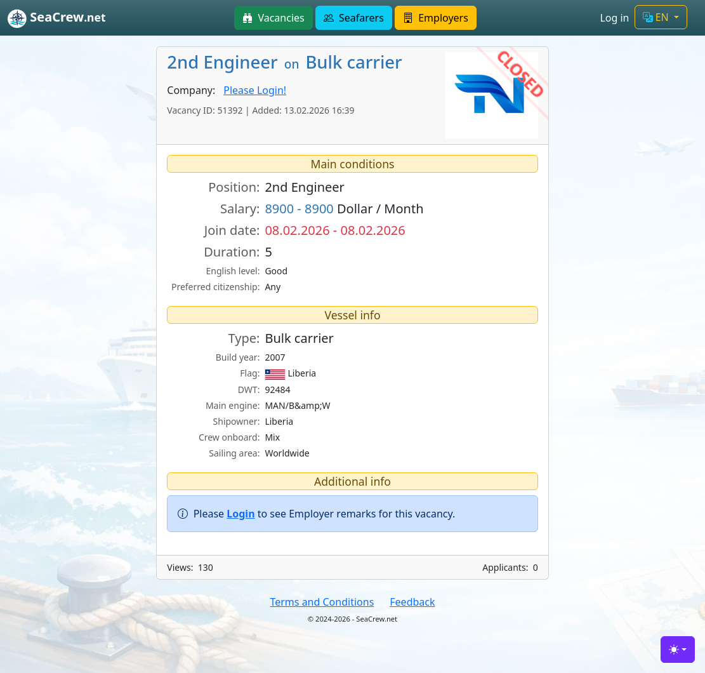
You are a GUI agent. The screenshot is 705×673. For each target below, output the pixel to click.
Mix (272, 437)
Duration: (232, 251)
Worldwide (287, 453)
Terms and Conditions (322, 602)
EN (657, 17)
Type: (244, 338)
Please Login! (254, 90)
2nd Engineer (304, 187)
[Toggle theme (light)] (678, 649)
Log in (614, 18)
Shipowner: (236, 421)
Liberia (290, 373)
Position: (234, 187)
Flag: (250, 373)
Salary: (240, 208)
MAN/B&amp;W (297, 405)
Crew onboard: (229, 437)
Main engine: (233, 405)
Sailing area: (234, 453)
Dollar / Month (344, 208)
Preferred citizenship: (215, 287)
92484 (277, 389)
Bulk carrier (299, 338)
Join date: (232, 230)
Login (240, 514)
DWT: (249, 389)
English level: (233, 271)
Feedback (412, 602)
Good (276, 271)
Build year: (238, 357)
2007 (275, 357)
